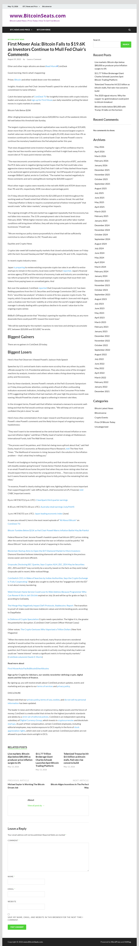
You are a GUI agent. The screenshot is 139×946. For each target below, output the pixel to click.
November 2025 (102, 174)
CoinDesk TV (40, 96)
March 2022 (100, 377)
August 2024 (101, 243)
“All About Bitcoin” (68, 520)
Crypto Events (101, 417)
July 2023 (99, 303)
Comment (13, 840)
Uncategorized (101, 426)
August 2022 (101, 354)
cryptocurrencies (66, 720)
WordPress (116, 942)
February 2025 (101, 216)
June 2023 (99, 308)
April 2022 (100, 373)
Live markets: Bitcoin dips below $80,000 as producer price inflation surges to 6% (20, 758)
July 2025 (99, 193)
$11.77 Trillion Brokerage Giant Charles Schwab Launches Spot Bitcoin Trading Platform (47, 759)
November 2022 (102, 340)
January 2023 (101, 331)
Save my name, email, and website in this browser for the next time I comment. (45, 918)
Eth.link (34, 595)
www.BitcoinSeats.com (38, 15)
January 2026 (101, 165)
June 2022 (99, 363)
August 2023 (101, 299)
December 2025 (102, 170)
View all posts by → (36, 805)
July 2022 (99, 359)
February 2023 (101, 326)
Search (96, 40)
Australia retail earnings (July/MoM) (57, 506)
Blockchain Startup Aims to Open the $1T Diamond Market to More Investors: (44, 551)
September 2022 (102, 349)
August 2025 (101, 188)
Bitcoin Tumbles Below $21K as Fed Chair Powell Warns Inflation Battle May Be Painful (48, 530)
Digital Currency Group (31, 720)
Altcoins (45, 668)
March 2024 (100, 266)
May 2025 (99, 202)
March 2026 (100, 156)
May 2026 (99, 147)
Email (11, 889)
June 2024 (99, 253)
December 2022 (102, 336)
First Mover (13, 668)
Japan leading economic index (48, 513)
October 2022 (101, 345)
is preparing (19, 267)
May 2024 (99, 257)
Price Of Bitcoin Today (105, 422)
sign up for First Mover (42, 100)
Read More (50, 66)
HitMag (127, 942)
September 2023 (102, 294)
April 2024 (100, 262)
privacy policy (63, 686)
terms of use (46, 699)
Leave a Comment (34, 59)
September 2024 (102, 239)
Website (12, 901)
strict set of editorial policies (35, 716)
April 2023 (100, 317)
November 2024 (102, 230)
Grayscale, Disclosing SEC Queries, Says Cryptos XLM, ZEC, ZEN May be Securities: (46, 564)
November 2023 (102, 285)
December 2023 (102, 280)
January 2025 (101, 220)
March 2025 (100, 211)
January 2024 (101, 276)
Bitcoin (17, 79)
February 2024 (101, 271)
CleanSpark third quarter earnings (52, 500)
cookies (56, 699)
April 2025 (100, 207)
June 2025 (99, 197)
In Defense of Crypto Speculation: (23, 619)
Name (11, 876)
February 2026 (101, 160)
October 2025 (101, 179)
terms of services (45, 686)
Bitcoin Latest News (16, 39)
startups (12, 723)
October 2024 (101, 234)
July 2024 (99, 248)
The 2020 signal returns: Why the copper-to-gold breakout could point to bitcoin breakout (112, 98)
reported (67, 270)
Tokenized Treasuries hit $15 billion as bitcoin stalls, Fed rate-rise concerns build (76, 758)
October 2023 (101, 290)
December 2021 (102, 391)
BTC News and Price (30, 6)
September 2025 (102, 183)
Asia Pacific (24, 668)
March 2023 (100, 322)
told (68, 448)
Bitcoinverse (47, 6)
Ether (38, 668)
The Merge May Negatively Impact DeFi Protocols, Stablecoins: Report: (41, 605)
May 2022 (99, 368)
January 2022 (101, 386)
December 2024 (102, 225)
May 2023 (99, 313)
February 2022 (101, 382)
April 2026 (100, 151)
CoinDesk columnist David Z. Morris (25, 657)
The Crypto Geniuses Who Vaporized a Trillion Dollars (46, 629)
